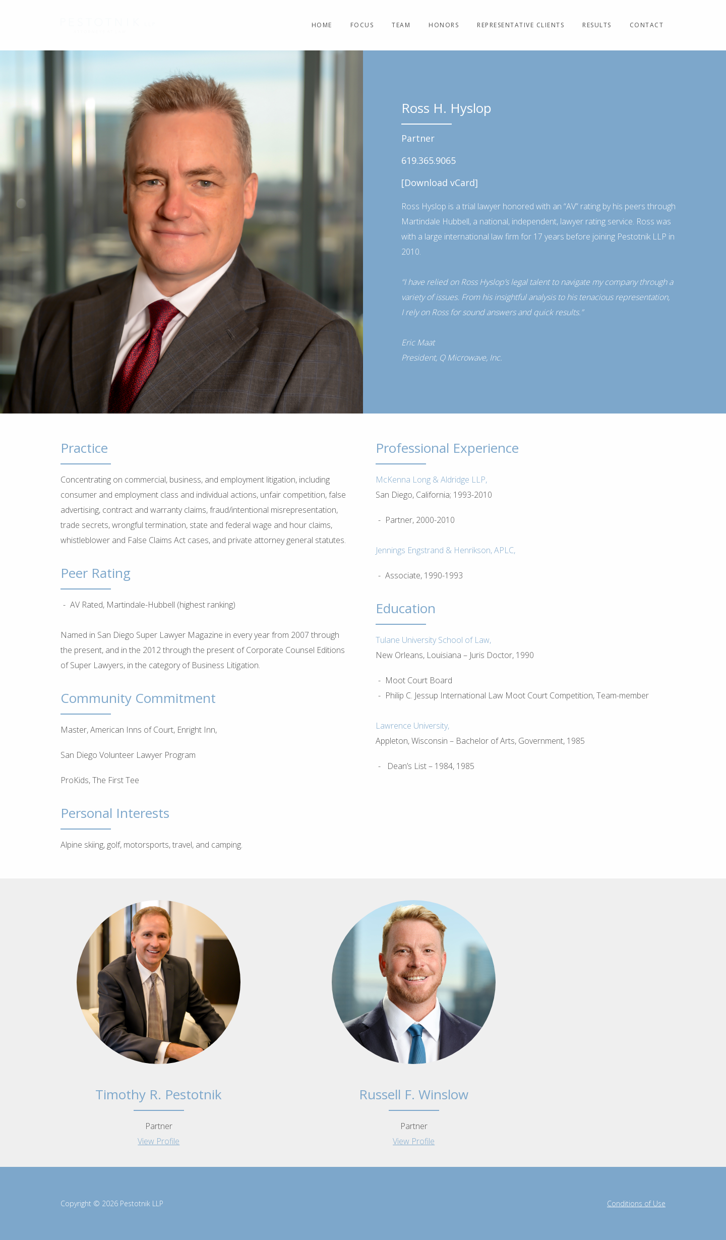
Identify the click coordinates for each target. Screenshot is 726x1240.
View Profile (158, 1141)
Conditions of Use (636, 1203)
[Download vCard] (439, 182)
